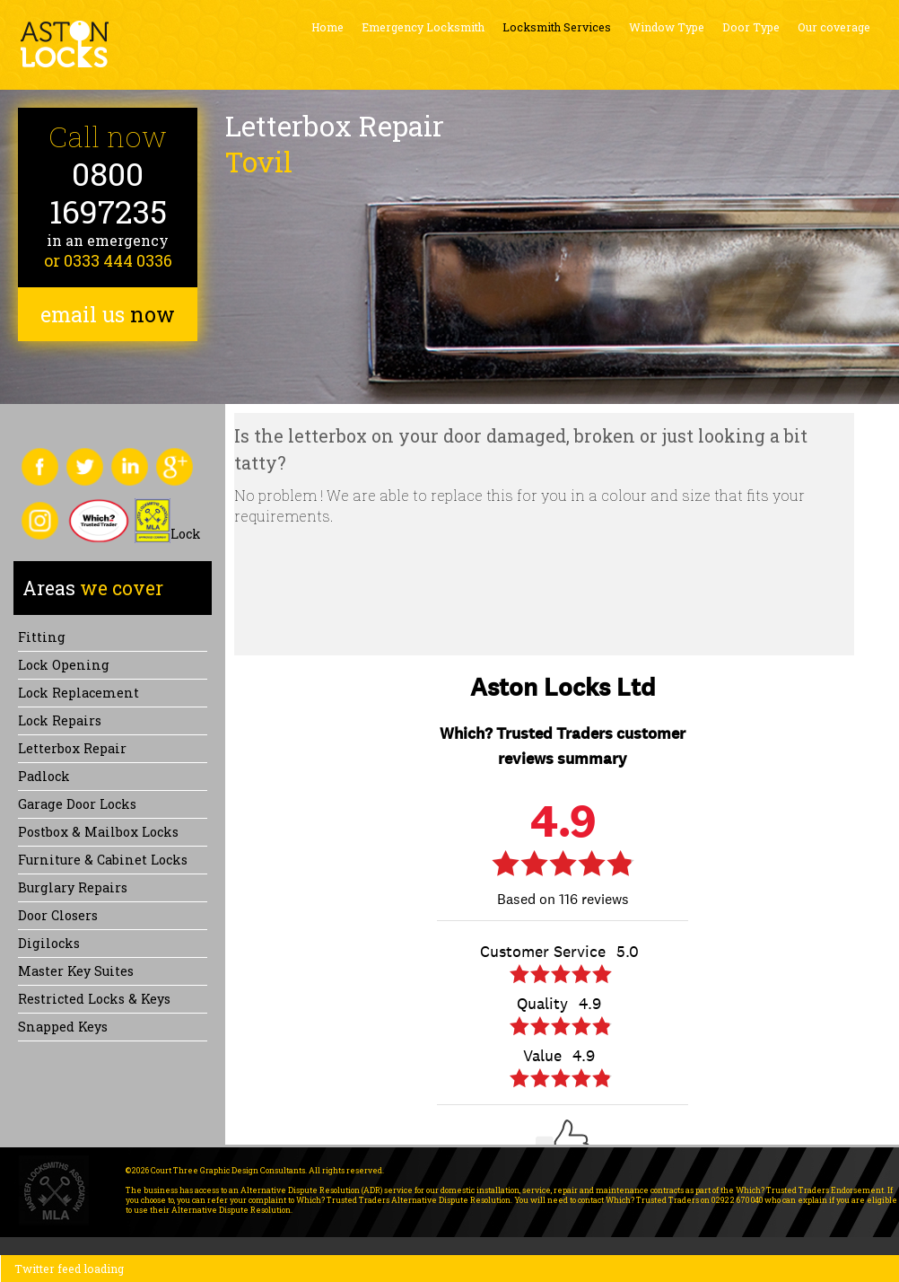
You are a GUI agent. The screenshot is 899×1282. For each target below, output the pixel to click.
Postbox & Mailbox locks (98, 831)
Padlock (44, 776)
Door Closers (58, 915)
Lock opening (63, 664)
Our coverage (834, 27)
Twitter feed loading (69, 1268)
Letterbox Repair (72, 748)
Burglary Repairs (72, 887)
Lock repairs (59, 720)
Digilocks (49, 943)
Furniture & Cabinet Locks (103, 859)
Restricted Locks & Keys (94, 998)
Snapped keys (63, 1026)
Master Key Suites (76, 970)
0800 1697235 (108, 193)
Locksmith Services (556, 27)
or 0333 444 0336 (108, 260)
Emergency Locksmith (423, 27)
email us (107, 314)
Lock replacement (78, 692)
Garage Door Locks (77, 803)
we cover (92, 588)
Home (327, 27)
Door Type (751, 27)
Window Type (666, 27)
